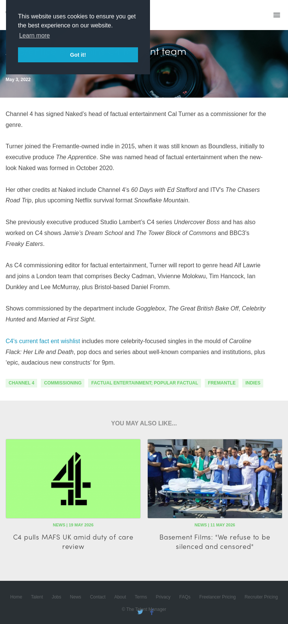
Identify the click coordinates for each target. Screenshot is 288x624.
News (75, 597)
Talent (37, 597)
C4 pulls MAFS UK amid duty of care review (73, 541)
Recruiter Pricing (261, 597)
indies (252, 383)
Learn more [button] (34, 35)
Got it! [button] (78, 55)
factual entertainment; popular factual (144, 383)
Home (16, 597)
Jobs (56, 597)
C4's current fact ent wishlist (43, 341)
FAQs (184, 597)
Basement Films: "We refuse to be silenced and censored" (214, 541)
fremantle (222, 383)
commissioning (62, 383)
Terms (141, 597)
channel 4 (21, 383)
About (120, 597)
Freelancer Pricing (217, 597)
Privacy (163, 597)
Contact (97, 597)
